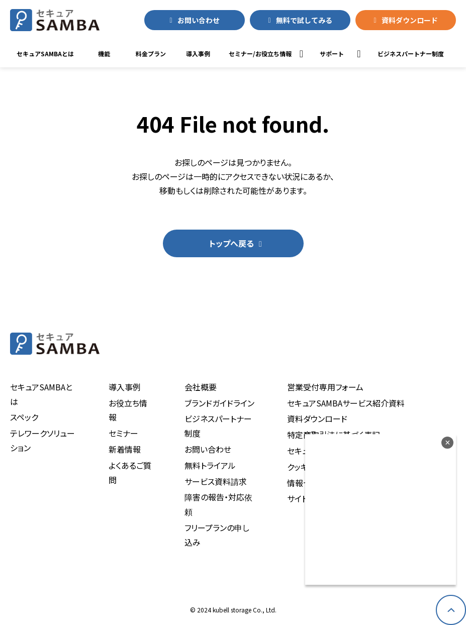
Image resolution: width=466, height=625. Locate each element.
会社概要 (200, 387)
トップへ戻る (231, 243)
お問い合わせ (198, 20)
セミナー (123, 433)
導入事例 (198, 53)
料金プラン (151, 53)
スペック (24, 417)
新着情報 (125, 449)
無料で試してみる (304, 20)
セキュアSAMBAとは (45, 53)
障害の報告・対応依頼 (218, 504)
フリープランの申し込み (216, 535)
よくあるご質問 (130, 472)
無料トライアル (210, 465)
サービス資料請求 (215, 481)
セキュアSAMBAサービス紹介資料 (346, 403)
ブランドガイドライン (219, 403)
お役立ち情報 (128, 410)
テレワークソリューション (42, 440)
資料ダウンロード (410, 20)
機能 (104, 53)
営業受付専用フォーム (325, 387)
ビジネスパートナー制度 (218, 425)
